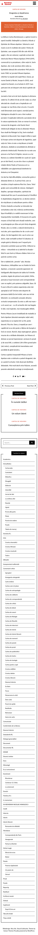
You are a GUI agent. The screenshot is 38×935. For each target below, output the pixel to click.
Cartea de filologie (11, 617)
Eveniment (6, 774)
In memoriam (7, 800)
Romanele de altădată (12, 826)
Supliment (6, 905)
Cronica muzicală (10, 551)
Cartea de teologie (11, 660)
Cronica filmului (10, 547)
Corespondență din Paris (13, 835)
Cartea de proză (10, 647)
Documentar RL (8, 748)
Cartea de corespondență (13, 599)
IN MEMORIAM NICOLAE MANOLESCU (15, 804)
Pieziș (7, 516)
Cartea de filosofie (11, 621)
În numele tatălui (19, 402)
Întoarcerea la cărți (11, 695)
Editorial (8, 485)
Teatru (7, 555)
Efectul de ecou (10, 852)
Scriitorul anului (8, 896)
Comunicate (7, 721)
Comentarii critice (9, 569)
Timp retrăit (7, 918)
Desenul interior (10, 682)
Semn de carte (10, 717)
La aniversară (9, 787)
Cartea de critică (10, 603)
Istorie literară (7, 822)
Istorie (5, 818)
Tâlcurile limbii (8, 914)
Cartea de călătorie (11, 595)
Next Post (30, 386)
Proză (5, 879)
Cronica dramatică (11, 542)
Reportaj (6, 887)
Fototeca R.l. (7, 796)
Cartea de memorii (19, 9)
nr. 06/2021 (24, 19)
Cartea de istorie (10, 630)
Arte (4, 538)
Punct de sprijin (10, 704)
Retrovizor (8, 713)
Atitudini (6, 560)
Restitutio (8, 708)
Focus (7, 691)
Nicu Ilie (13, 929)
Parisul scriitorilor (11, 844)
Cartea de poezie (10, 643)
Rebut (7, 857)
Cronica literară (10, 678)
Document (6, 743)
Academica (6, 459)
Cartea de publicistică (12, 651)
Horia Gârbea (19, 16)
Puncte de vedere (11, 521)
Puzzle (7, 525)
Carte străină (9, 582)
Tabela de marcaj (10, 529)
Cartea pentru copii (11, 665)
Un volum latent (19, 413)
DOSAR (5, 752)
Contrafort (8, 472)
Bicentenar (8, 778)
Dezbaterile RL (8, 735)
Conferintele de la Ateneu (11, 726)
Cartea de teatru (10, 656)
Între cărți (8, 700)
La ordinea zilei (10, 499)
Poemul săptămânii (11, 866)
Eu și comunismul (9, 769)
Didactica (8, 477)
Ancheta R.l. (7, 534)
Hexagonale (9, 839)
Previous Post (9, 386)
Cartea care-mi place (12, 586)
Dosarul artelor (8, 756)
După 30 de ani (10, 909)
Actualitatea (7, 464)
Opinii (7, 507)
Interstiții (8, 490)
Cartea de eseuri (10, 612)
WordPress (31, 931)
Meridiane (6, 831)
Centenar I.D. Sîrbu (11, 783)
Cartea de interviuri (11, 625)
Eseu (4, 761)
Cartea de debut (10, 608)
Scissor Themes (8, 931)
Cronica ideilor (10, 673)
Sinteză (5, 901)
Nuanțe (7, 503)
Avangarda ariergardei (12, 577)
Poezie (5, 861)
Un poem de (9, 870)
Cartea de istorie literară (13, 634)
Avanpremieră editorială (11, 564)
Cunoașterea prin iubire (19, 425)
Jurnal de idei (9, 494)
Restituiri (6, 892)
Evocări (5, 791)
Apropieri (8, 573)
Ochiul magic (7, 848)
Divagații (8, 481)
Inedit (5, 809)
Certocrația (9, 468)
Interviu (5, 813)
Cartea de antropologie (12, 590)
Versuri (7, 874)
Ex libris (7, 686)
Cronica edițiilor (10, 669)
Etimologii (6, 765)
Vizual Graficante (22, 929)
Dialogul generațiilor (10, 739)
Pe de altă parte (10, 512)
